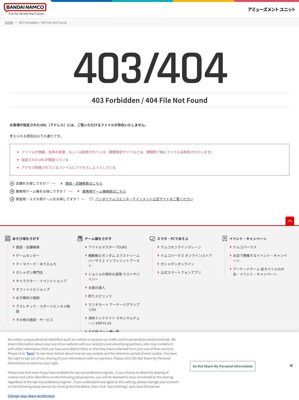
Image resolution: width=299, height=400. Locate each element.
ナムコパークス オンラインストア (186, 255)
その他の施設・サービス (34, 319)
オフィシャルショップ (33, 289)
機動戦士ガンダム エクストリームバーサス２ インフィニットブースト (114, 260)
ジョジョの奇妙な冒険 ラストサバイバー (114, 276)
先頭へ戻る (289, 221)
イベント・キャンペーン (247, 238)
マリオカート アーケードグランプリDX (114, 307)
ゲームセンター (28, 255)
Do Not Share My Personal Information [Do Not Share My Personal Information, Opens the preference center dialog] (223, 368)
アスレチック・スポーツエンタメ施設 (43, 309)
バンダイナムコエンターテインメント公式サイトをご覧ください (144, 198)
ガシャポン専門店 (29, 272)
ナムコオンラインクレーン (181, 247)
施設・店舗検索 (28, 247)
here (30, 355)
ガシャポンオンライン (177, 263)
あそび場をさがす (25, 238)
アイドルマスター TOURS (107, 247)
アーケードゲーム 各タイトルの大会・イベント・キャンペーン (258, 271)
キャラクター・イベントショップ (41, 280)
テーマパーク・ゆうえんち (36, 263)
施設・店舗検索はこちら (83, 183)
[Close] (291, 367)
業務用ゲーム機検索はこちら (104, 191)
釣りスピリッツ (100, 296)
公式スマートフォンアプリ (181, 272)
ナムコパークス (245, 247)
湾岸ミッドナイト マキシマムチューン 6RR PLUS (114, 320)
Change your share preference (31, 397)
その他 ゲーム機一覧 (103, 331)
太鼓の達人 (96, 287)
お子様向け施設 (28, 297)
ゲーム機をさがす (98, 238)
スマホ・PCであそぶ (172, 238)
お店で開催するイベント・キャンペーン (260, 258)
